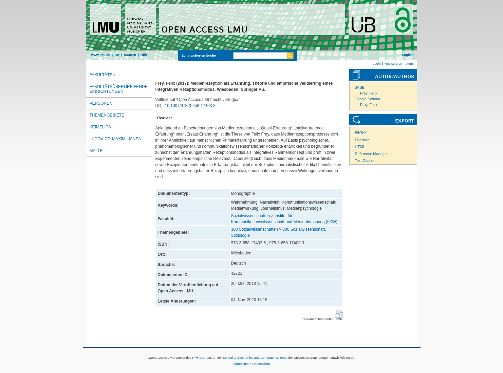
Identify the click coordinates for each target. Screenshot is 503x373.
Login (376, 63)
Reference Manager (371, 154)
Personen (101, 103)
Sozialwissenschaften (250, 215)
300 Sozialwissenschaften (254, 229)
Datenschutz (262, 364)
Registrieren (393, 63)
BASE (360, 87)
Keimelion (101, 127)
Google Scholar (367, 99)
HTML (360, 147)
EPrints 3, (198, 357)
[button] (338, 315)
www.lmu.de (100, 55)
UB (116, 55)
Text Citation (365, 161)
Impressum (240, 364)
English (408, 55)
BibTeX (361, 133)
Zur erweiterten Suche (199, 55)
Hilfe (144, 55)
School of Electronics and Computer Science (255, 357)
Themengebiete (107, 115)
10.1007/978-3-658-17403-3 (190, 105)
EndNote (362, 140)
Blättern (130, 55)
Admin (410, 63)
